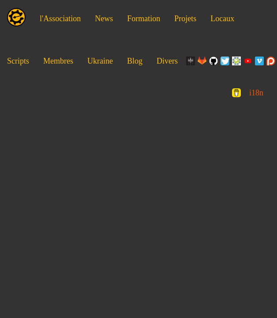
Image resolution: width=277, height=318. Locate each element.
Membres (58, 61)
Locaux (222, 18)
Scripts (18, 61)
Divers (167, 61)
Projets (185, 18)
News (104, 18)
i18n (256, 92)
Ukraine (100, 61)
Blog (134, 61)
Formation (143, 18)
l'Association (60, 18)
